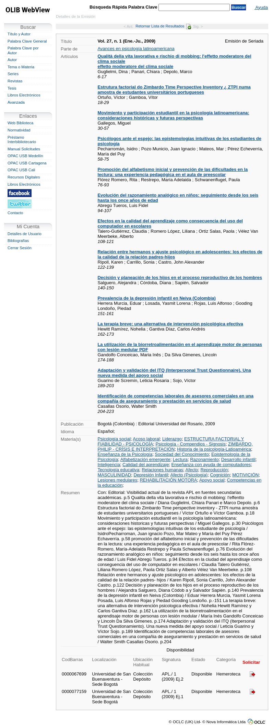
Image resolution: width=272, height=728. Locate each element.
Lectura (180, 459)
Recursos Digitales (24, 177)
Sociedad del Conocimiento (182, 454)
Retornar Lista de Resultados (163, 26)
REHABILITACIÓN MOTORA (168, 480)
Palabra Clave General (27, 41)
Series (13, 74)
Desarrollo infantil (238, 459)
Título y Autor (19, 34)
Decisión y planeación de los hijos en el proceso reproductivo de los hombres (179, 277)
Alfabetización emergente (145, 459)
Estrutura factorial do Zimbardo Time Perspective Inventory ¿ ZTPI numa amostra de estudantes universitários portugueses (173, 89)
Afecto (192, 469)
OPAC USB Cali (21, 170)
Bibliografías (18, 241)
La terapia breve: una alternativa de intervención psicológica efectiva (170, 323)
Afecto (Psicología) (189, 474)
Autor (12, 60)
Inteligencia (108, 464)
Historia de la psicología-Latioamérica (214, 449)
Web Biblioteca (20, 123)
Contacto (15, 213)
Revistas (15, 81)
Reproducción (214, 469)
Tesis (12, 88)
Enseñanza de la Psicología (124, 454)
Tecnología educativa (118, 469)
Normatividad (19, 130)
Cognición (220, 474)
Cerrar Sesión (20, 248)
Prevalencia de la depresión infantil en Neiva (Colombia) (156, 298)
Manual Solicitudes (24, 149)
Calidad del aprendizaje (145, 464)
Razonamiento (204, 459)
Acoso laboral (146, 438)
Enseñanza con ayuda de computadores (211, 464)
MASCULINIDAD (114, 474)
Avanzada (16, 102)
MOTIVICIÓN (245, 474)
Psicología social (113, 438)
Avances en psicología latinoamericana (135, 48)
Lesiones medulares (117, 480)
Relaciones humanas (162, 469)
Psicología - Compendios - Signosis (190, 444)
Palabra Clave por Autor (23, 50)
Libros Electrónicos (24, 95)
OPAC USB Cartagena (27, 163)
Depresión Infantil (150, 474)
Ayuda (261, 7)
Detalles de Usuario (25, 234)
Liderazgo (172, 438)
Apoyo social (211, 480)
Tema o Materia (21, 67)
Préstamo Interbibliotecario (22, 139)
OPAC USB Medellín (25, 156)
